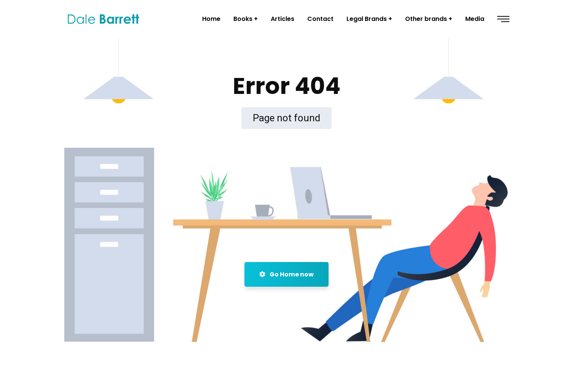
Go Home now (286, 274)
